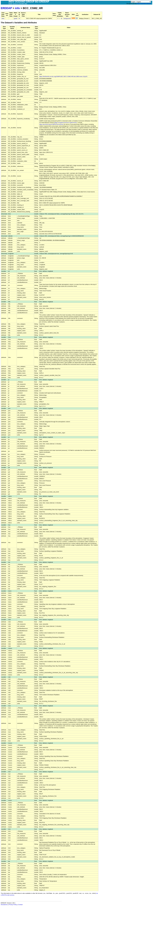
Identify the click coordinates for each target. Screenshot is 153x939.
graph (15, 18)
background (67, 18)
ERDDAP (6, 8)
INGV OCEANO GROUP (144, 3)
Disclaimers (4, 904)
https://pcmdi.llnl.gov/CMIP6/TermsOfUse (51, 124)
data (3, 18)
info (17, 8)
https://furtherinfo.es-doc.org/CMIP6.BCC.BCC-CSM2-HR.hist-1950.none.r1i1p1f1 (63, 76)
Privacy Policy (13, 904)
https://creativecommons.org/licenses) (66, 122)
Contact (20, 904)
